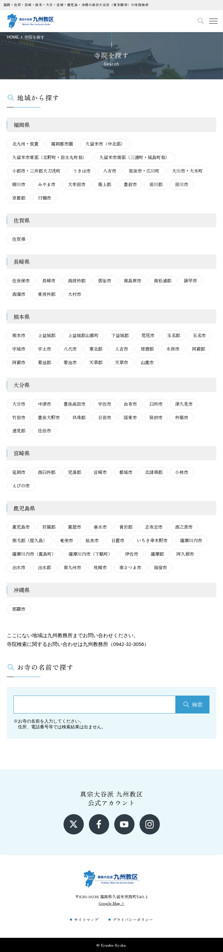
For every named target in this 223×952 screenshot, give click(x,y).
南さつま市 (130, 567)
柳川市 (18, 184)
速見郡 (18, 430)
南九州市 (72, 567)
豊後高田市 (74, 404)
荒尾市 (147, 335)
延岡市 (18, 472)
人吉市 (121, 349)
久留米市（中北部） (105, 144)
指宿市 (160, 567)
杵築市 (181, 417)
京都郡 (18, 198)
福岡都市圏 (62, 144)
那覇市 (18, 609)
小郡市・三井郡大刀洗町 (36, 171)
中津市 (44, 404)
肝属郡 (48, 527)
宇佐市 (104, 404)
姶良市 (92, 540)
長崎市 (48, 280)
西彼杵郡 (76, 280)
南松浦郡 (162, 280)
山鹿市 (147, 362)
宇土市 (44, 349)
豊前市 (130, 184)
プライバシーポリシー (133, 919)
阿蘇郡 (198, 349)
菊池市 (70, 362)
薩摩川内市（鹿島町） (34, 554)
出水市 (18, 567)
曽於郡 (125, 527)
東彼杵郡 (46, 294)
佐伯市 (44, 430)
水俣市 (172, 349)
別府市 (156, 417)
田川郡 (156, 184)
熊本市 (18, 335)
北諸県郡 (154, 472)
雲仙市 (104, 280)
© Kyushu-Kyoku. (111, 945)
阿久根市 (185, 554)
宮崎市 (100, 472)
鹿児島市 (21, 527)
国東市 (130, 417)
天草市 (121, 362)
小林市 (181, 472)
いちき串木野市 (152, 540)
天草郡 (95, 362)
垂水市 (100, 527)
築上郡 (104, 184)
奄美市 (66, 540)
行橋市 (44, 198)
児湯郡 (74, 472)
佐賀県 (18, 239)
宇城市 (18, 349)
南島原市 (132, 280)
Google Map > (112, 903)
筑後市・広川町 (144, 171)
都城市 (125, 472)
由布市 (130, 404)
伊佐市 (131, 554)
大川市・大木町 (187, 171)
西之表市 (184, 527)
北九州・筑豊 (25, 144)
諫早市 (190, 280)
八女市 (109, 171)
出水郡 (44, 567)
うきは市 (82, 171)
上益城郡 (46, 335)
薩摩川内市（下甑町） (91, 554)
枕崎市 (100, 567)
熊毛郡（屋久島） (29, 540)
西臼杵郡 (46, 472)
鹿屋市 (74, 527)
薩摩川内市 (191, 540)
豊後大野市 (49, 417)
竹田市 (18, 417)
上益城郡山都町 (83, 335)
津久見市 (184, 404)
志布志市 (154, 527)
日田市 (104, 417)
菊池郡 (44, 362)
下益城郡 (120, 335)
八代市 (70, 349)
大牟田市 (76, 184)
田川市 (181, 184)
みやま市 (46, 184)
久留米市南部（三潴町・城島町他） (134, 157)
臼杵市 (156, 404)
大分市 (18, 404)
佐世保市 (21, 280)
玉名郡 (173, 335)
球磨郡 (147, 349)
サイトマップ (86, 919)
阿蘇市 (18, 362)
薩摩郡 (157, 554)
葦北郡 (95, 349)
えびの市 (21, 485)
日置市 (117, 540)
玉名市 (199, 335)
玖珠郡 (78, 417)
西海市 (18, 294)
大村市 (74, 294)
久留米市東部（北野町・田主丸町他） (49, 157)
